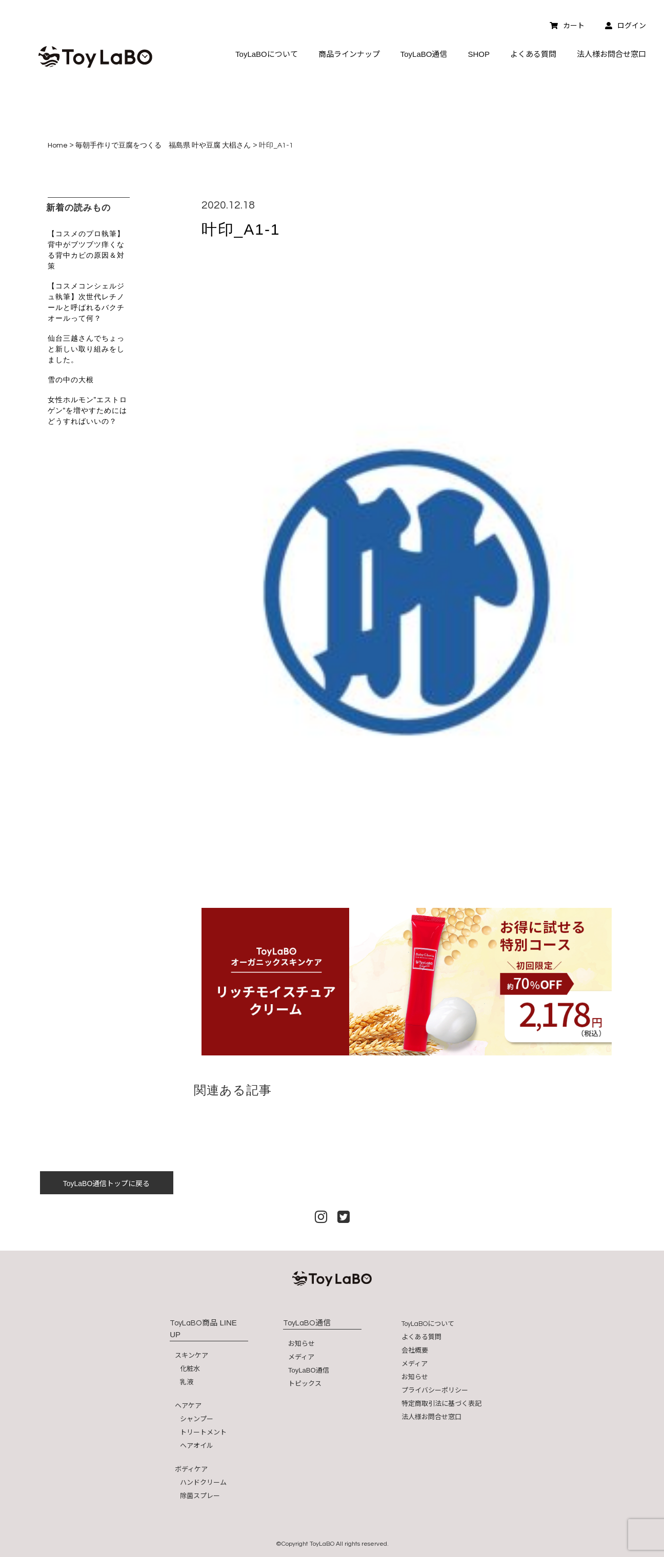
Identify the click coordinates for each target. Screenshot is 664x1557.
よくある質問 (421, 1337)
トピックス (304, 1383)
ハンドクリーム (203, 1482)
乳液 (186, 1382)
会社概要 (414, 1350)
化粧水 (190, 1369)
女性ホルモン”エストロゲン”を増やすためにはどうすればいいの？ (88, 410)
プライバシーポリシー (434, 1390)
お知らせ (301, 1343)
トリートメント (203, 1432)
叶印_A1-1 (241, 229)
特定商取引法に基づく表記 (441, 1403)
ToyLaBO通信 (308, 1370)
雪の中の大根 (71, 380)
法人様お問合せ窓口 (431, 1417)
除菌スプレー (200, 1496)
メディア (301, 1357)
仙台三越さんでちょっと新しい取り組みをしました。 (86, 349)
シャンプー (196, 1419)
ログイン (625, 26)
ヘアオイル (196, 1445)
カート (567, 26)
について (427, 1323)
